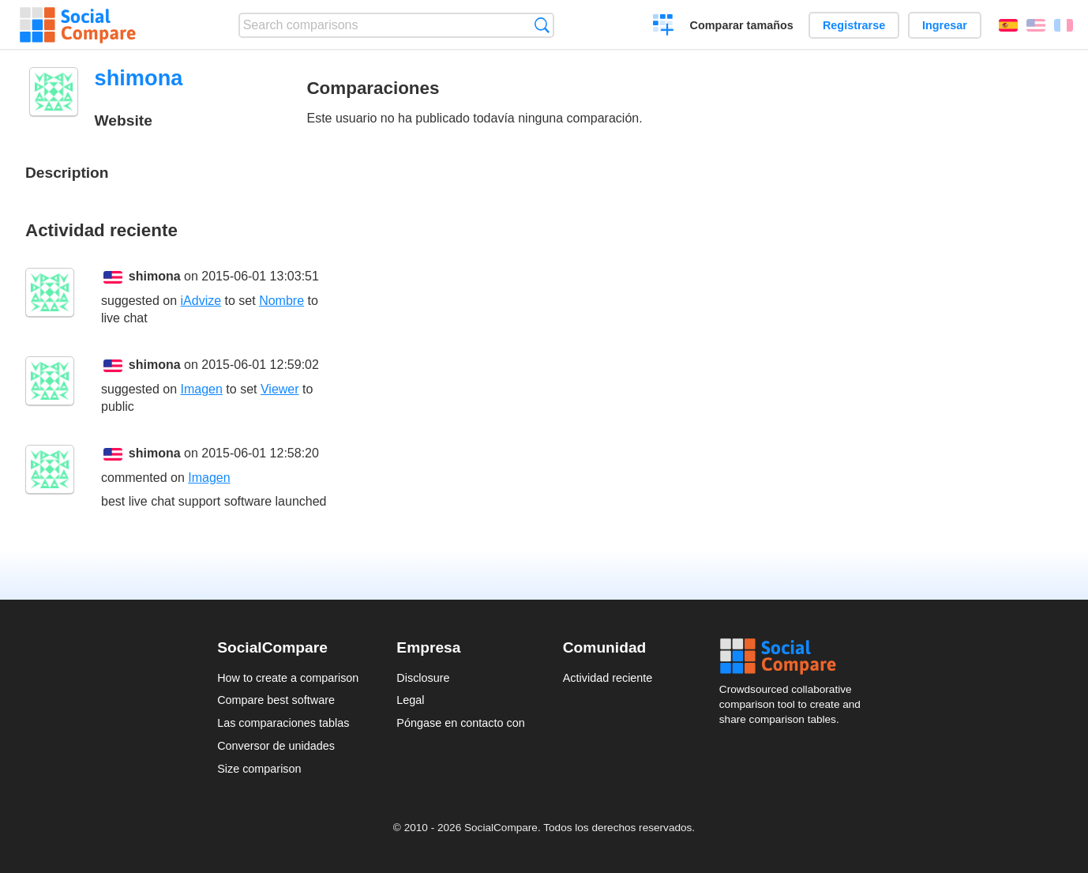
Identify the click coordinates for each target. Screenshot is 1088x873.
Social (795, 656)
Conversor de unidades (276, 745)
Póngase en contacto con (460, 723)
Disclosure (422, 678)
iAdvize (201, 300)
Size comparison (259, 768)
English (1035, 25)
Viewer (280, 389)
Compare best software (276, 700)
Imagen (202, 389)
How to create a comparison (287, 678)
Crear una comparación (663, 27)
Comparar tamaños (741, 25)
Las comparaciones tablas (283, 723)
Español (1008, 25)
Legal (410, 700)
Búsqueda (542, 24)
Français (1063, 25)
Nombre (281, 300)
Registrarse (854, 25)
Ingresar (944, 25)
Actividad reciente (608, 678)
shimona (155, 276)
